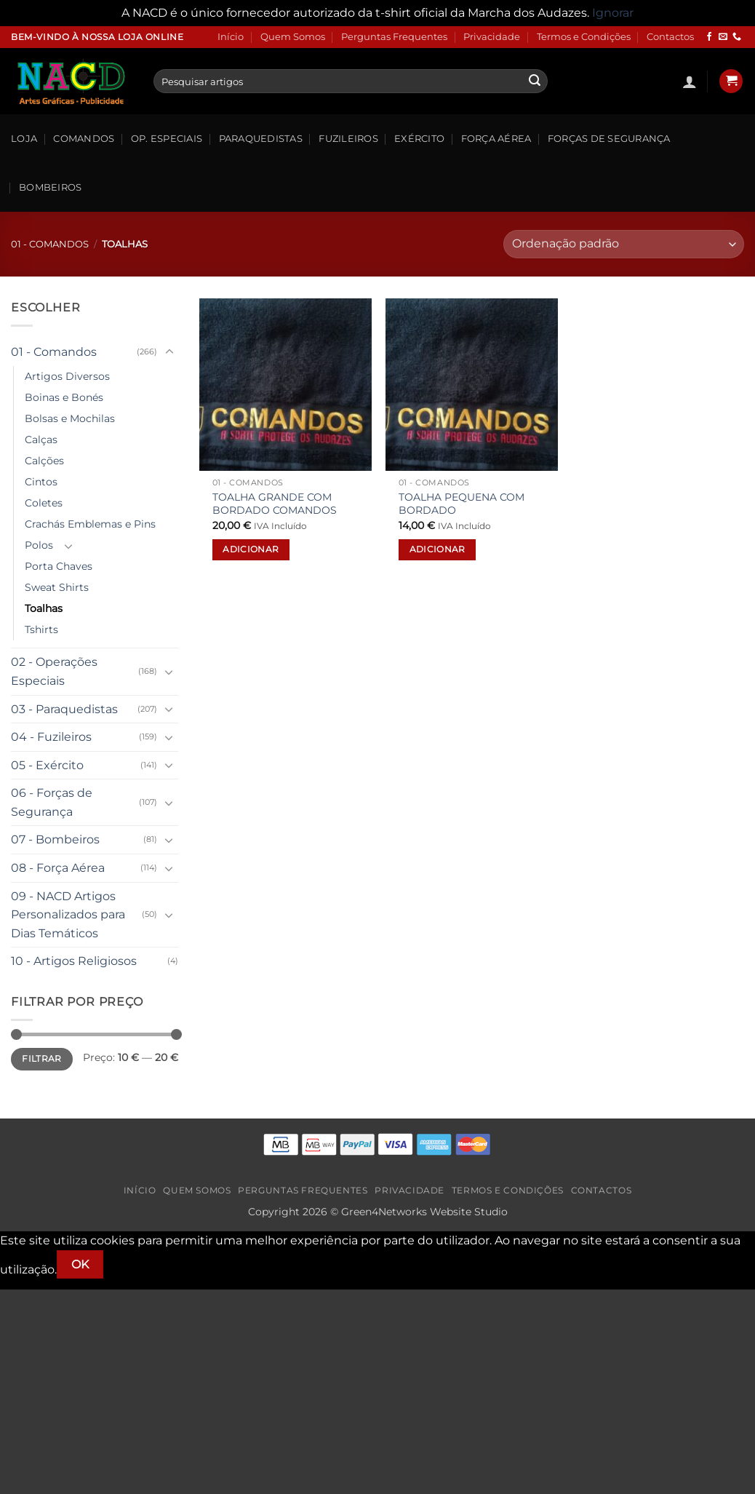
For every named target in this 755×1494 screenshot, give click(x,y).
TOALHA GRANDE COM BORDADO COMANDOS (274, 503)
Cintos (41, 481)
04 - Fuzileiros (51, 737)
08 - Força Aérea (58, 868)
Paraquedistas (261, 138)
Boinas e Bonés (64, 397)
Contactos (670, 36)
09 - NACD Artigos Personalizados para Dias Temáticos (68, 914)
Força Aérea (496, 138)
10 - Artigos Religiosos (74, 961)
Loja (24, 138)
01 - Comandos (50, 244)
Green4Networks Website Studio (424, 1211)
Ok (80, 1264)
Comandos (83, 138)
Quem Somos (292, 36)
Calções (44, 460)
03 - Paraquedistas (64, 709)
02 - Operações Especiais (54, 671)
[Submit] (534, 81)
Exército (419, 138)
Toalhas (44, 608)
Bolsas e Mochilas (70, 418)
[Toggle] (169, 352)
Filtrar (42, 1058)
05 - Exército (47, 765)
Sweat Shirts (57, 587)
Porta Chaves (58, 566)
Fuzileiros (348, 138)
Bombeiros (50, 187)
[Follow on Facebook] (709, 37)
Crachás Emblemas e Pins (90, 524)
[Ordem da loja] (623, 244)
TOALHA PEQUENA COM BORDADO (461, 503)
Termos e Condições (584, 36)
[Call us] (736, 37)
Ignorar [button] (613, 13)
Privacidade (491, 36)
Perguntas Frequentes (394, 36)
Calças (41, 439)
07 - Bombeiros (55, 839)
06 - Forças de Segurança (51, 802)
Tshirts (41, 629)
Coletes (44, 502)
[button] (689, 81)
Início (230, 36)
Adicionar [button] (251, 549)
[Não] (129, 1264)
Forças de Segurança (609, 138)
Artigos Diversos (67, 376)
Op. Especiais (166, 138)
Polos (39, 545)
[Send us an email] (723, 37)
